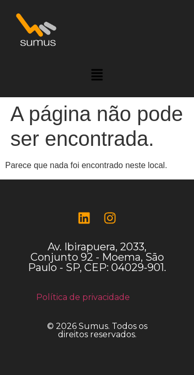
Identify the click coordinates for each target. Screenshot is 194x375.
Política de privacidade (83, 297)
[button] (96, 75)
